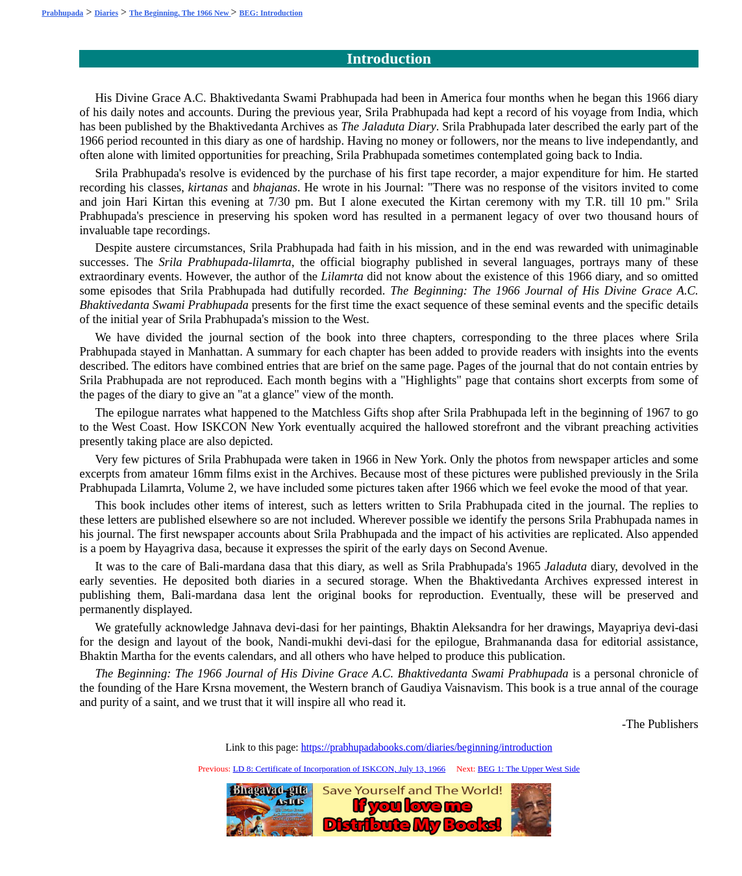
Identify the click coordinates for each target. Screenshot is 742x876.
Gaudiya (421, 687)
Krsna (216, 687)
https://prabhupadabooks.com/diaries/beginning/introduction (426, 747)
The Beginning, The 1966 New (179, 13)
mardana (244, 566)
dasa (208, 548)
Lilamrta (342, 276)
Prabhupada (62, 13)
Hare (187, 687)
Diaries (106, 13)
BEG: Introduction (271, 13)
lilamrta (272, 262)
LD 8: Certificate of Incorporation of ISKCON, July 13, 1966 (339, 768)
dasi (309, 627)
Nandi (293, 641)
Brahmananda (518, 641)
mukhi (327, 641)
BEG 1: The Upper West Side (529, 768)
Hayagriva (169, 548)
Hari (136, 201)
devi (285, 627)
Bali (209, 566)
